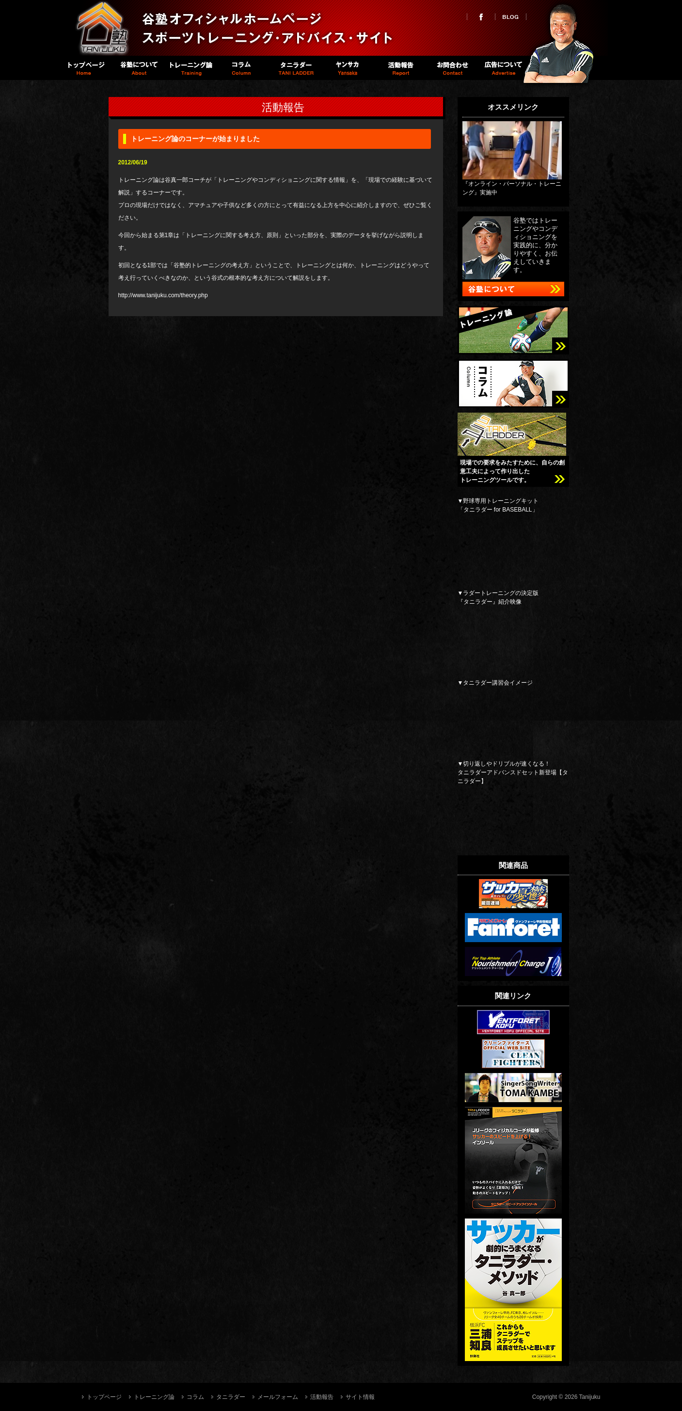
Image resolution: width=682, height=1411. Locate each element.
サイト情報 (360, 1397)
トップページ (85, 68)
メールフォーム (277, 1397)
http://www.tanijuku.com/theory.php (163, 295)
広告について (504, 68)
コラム (242, 68)
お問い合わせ (451, 68)
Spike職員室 (347, 68)
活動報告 (399, 68)
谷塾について (137, 68)
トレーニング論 (190, 68)
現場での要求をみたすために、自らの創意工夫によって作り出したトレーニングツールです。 (512, 471)
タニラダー (294, 68)
